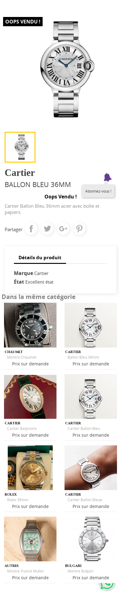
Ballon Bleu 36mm (83, 357)
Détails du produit (40, 257)
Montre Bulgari (81, 571)
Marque (23, 273)
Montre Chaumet (21, 357)
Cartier (41, 273)
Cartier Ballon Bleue (85, 500)
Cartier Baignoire (22, 428)
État (19, 282)
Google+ (63, 229)
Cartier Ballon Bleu (84, 428)
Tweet (47, 229)
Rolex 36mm (17, 500)
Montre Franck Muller (25, 571)
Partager (31, 229)
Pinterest (79, 229)
